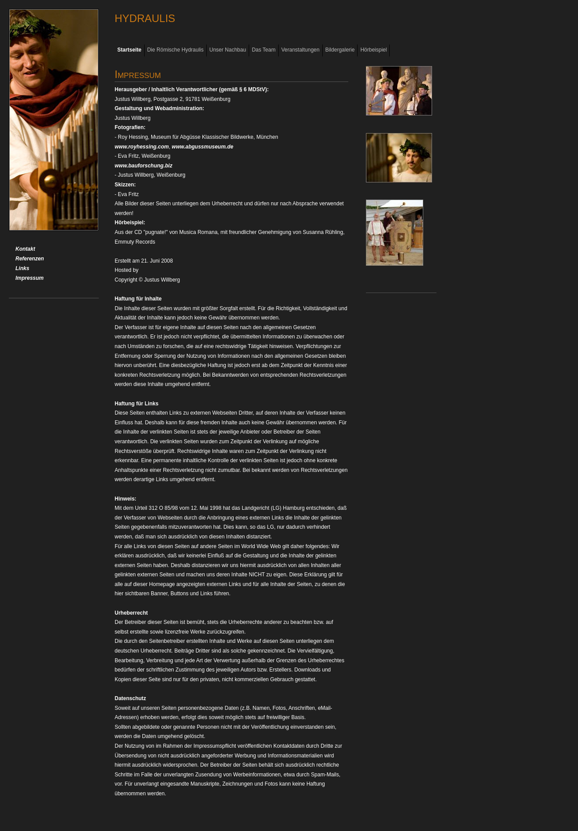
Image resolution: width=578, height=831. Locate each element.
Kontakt (25, 249)
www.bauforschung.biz (143, 166)
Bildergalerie (340, 50)
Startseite (129, 50)
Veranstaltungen (300, 50)
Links (22, 268)
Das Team (264, 50)
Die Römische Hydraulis (175, 50)
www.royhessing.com (142, 147)
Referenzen (29, 259)
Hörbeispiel (373, 50)
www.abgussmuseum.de (203, 147)
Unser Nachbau (227, 50)
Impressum (29, 278)
